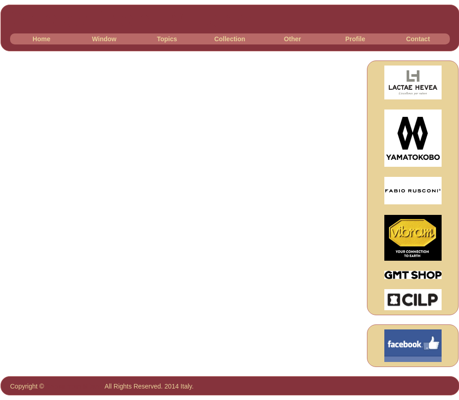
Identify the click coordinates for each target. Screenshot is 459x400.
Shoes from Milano (132, 19)
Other (292, 39)
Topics (167, 39)
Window (104, 39)
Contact (418, 39)
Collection (230, 39)
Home (41, 39)
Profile (355, 39)
